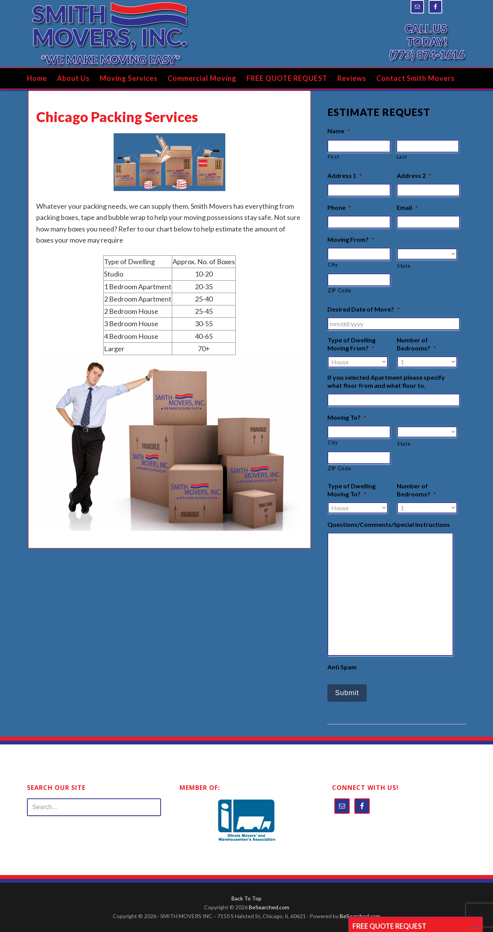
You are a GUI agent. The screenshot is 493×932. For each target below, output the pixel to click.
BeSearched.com (269, 907)
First (333, 157)
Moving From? (350, 239)
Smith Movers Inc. (109, 33)
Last (402, 157)
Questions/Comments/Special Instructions (388, 524)
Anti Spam (342, 667)
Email (407, 207)
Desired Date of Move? (363, 309)
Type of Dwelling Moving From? (351, 344)
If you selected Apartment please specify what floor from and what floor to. (386, 381)
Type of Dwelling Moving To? (351, 490)
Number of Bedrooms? (416, 344)
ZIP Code (339, 290)
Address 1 (344, 175)
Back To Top (246, 898)
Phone (339, 207)
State (403, 266)
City (333, 264)
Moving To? (346, 417)
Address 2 (414, 175)
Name (338, 130)
